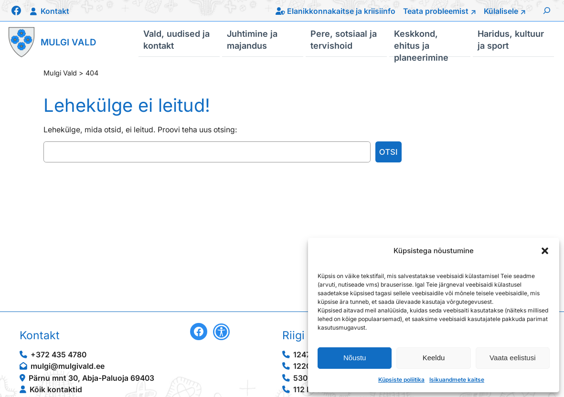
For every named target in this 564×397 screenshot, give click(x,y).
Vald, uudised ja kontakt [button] (176, 39)
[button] (545, 251)
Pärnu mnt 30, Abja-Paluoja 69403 (91, 378)
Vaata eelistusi (512, 358)
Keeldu (434, 358)
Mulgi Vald (68, 42)
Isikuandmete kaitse (456, 379)
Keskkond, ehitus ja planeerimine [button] (421, 42)
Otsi (388, 152)
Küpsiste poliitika (401, 379)
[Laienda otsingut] (546, 10)
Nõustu (354, 358)
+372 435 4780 (58, 354)
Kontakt (55, 11)
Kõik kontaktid (56, 389)
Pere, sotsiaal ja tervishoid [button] (343, 39)
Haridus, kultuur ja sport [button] (511, 39)
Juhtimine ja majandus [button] (252, 39)
